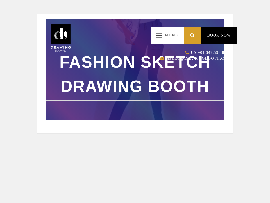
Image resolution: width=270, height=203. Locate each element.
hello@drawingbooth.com (195, 58)
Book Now (219, 35)
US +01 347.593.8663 (208, 53)
